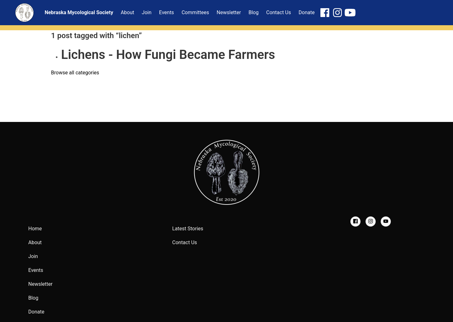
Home (35, 229)
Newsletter (40, 284)
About (35, 242)
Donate (36, 312)
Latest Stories (187, 229)
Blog (33, 298)
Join (33, 256)
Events (35, 270)
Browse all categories (75, 73)
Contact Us (184, 242)
